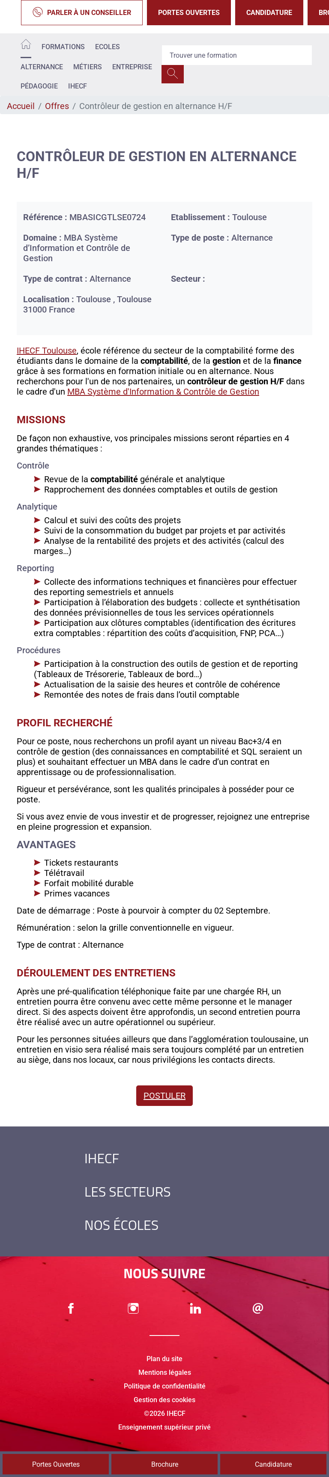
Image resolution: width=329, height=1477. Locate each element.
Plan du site (164, 1359)
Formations (63, 47)
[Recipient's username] (237, 55)
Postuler (164, 1096)
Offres (57, 106)
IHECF (77, 86)
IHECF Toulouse (47, 350)
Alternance (42, 67)
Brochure (164, 1464)
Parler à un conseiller (82, 12)
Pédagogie (39, 86)
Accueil (21, 106)
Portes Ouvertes (189, 13)
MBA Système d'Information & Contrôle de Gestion (163, 391)
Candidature (269, 13)
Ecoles (107, 47)
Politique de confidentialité (165, 1386)
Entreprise (132, 67)
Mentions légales (164, 1372)
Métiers (87, 67)
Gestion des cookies (164, 1400)
